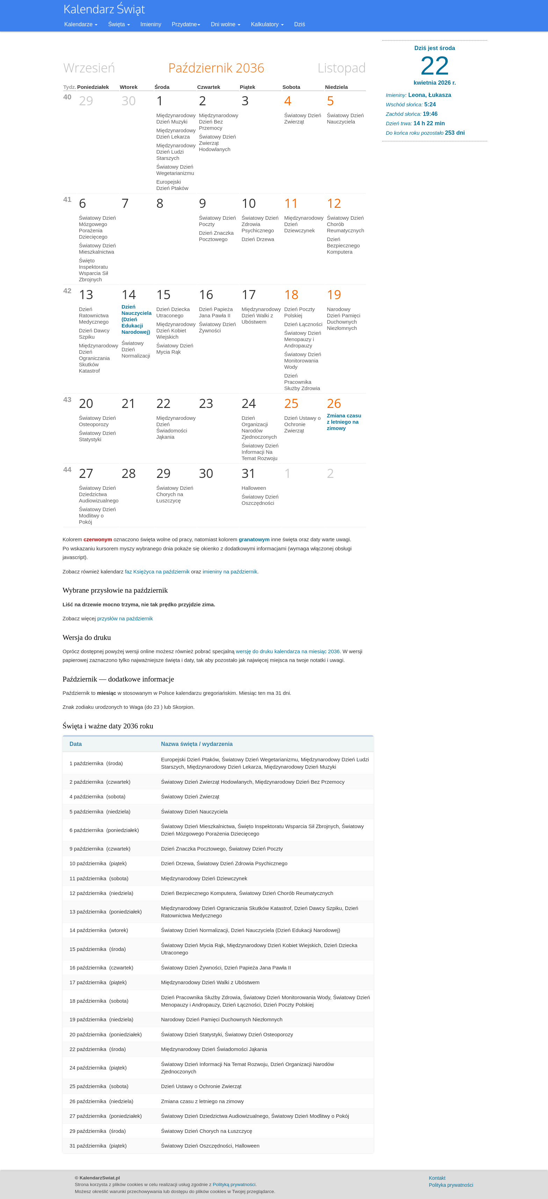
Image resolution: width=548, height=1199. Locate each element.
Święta (119, 24)
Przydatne (186, 24)
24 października (88, 1068)
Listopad (342, 67)
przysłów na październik (125, 618)
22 (434, 65)
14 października (88, 930)
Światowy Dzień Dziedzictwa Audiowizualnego (98, 494)
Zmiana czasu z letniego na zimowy (344, 421)
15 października (88, 949)
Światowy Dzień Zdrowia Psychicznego (260, 224)
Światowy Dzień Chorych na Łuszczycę (174, 494)
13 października (88, 912)
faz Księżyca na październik (157, 571)
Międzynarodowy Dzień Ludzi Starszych (176, 151)
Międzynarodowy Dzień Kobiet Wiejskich (176, 330)
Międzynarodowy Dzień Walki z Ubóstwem (261, 315)
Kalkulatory (267, 24)
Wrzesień (89, 67)
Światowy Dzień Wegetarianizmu (175, 170)
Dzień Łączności (303, 324)
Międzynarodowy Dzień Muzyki (176, 118)
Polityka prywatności (451, 1185)
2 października (86, 782)
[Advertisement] (434, 253)
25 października (88, 1086)
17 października (88, 982)
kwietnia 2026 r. (434, 82)
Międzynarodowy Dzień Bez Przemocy (218, 121)
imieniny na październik (230, 571)
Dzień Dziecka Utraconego (173, 312)
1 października (86, 763)
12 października (88, 893)
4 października (86, 796)
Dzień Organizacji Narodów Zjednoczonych (259, 427)
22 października (88, 1049)
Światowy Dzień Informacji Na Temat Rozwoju (260, 452)
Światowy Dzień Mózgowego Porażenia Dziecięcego (97, 227)
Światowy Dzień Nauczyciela (345, 118)
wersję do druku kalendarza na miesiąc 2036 (288, 651)
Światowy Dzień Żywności (217, 327)
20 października (88, 1034)
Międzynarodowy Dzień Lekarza (176, 133)
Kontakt (437, 1178)
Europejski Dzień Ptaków (172, 185)
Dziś (299, 24)
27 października (88, 1116)
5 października (86, 811)
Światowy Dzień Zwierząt (302, 118)
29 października (88, 1131)
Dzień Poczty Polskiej (299, 312)
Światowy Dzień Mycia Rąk (174, 349)
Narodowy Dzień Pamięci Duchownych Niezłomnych (343, 318)
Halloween (253, 488)
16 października (88, 968)
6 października (86, 830)
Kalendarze (81, 24)
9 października (86, 849)
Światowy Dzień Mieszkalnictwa (97, 248)
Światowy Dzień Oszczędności (260, 500)
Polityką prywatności (234, 1184)
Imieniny (150, 24)
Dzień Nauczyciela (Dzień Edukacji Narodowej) (137, 319)
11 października (88, 878)
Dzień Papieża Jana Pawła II (216, 312)
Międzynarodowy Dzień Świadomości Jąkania (176, 427)
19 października (88, 1019)
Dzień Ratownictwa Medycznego (94, 315)
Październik (200, 67)
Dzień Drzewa (257, 239)
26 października (88, 1101)
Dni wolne (225, 24)
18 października (88, 1001)
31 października (88, 1146)
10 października (88, 863)
